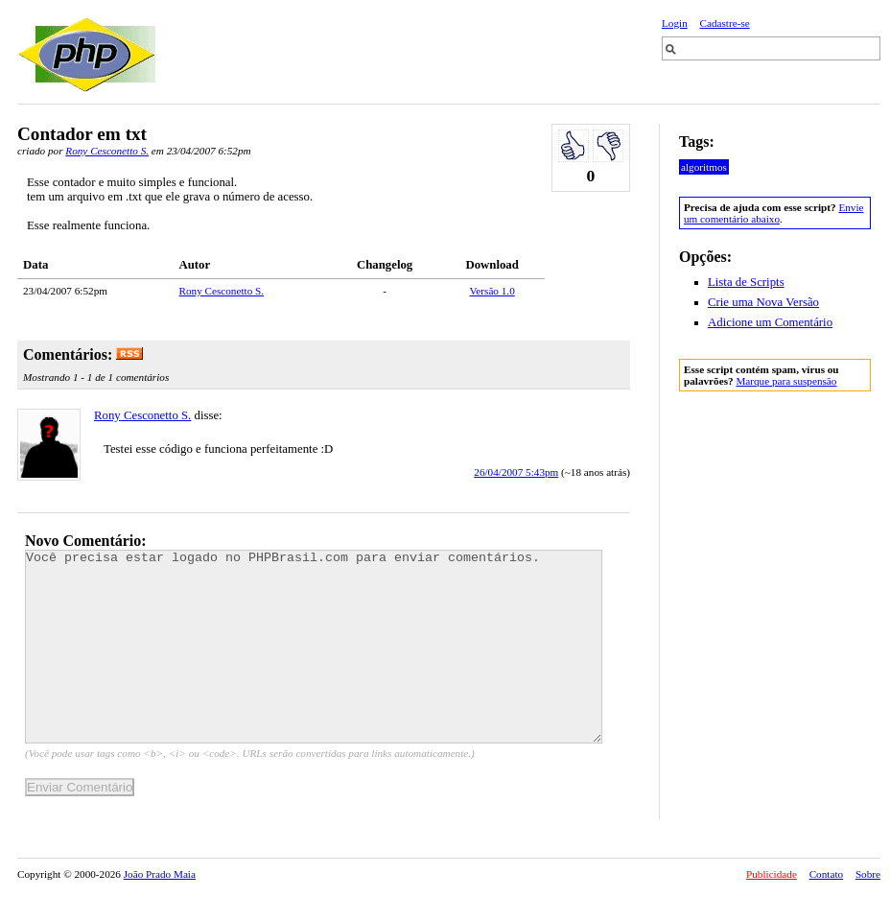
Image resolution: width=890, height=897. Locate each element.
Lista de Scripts (746, 282)
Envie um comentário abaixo (773, 212)
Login (675, 23)
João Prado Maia (160, 874)
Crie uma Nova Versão (763, 302)
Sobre (867, 874)
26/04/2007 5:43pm (516, 472)
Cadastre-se (725, 23)
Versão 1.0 (492, 290)
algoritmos (704, 167)
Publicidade (771, 874)
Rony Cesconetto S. (107, 150)
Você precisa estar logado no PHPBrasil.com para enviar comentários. (313, 647)
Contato (826, 874)
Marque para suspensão (786, 381)
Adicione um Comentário (770, 322)
